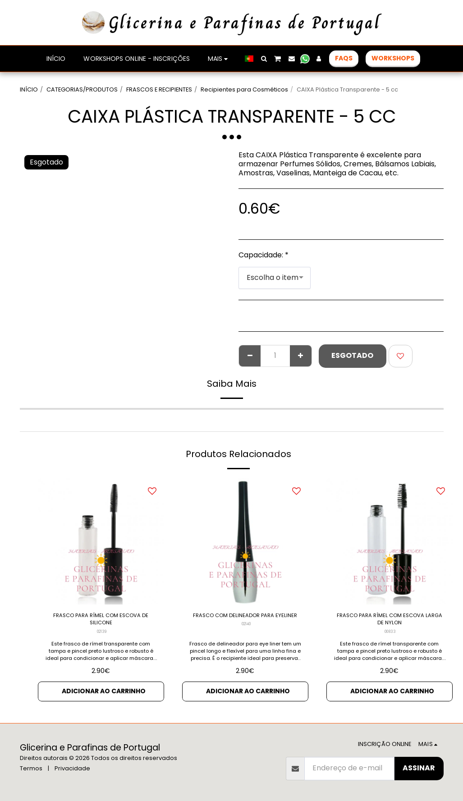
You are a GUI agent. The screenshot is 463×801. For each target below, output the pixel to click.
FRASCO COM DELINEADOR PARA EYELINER (245, 622)
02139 (101, 638)
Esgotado (352, 355)
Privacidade (72, 768)
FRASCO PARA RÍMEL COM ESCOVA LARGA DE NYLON (389, 622)
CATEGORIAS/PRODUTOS (82, 89)
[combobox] (274, 278)
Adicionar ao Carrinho (103, 699)
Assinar (419, 768)
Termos (31, 768)
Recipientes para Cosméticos (244, 89)
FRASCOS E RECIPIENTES (159, 89)
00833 (390, 638)
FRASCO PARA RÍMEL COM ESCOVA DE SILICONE (101, 622)
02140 (245, 638)
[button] (263, 58)
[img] (101, 541)
